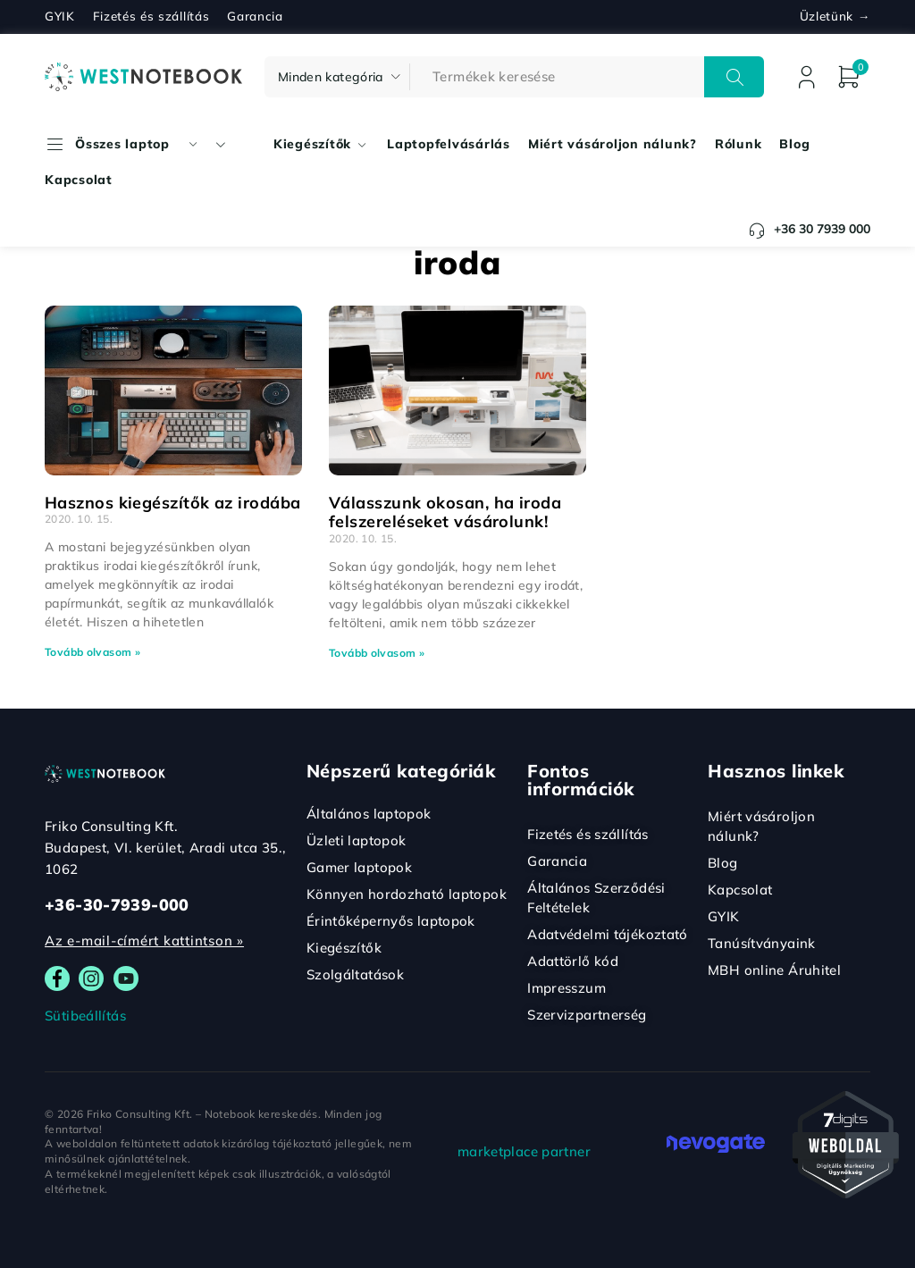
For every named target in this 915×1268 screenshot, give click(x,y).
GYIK (60, 16)
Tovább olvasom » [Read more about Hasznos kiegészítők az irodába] (92, 652)
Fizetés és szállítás (151, 16)
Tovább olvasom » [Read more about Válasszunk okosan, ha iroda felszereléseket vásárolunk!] (376, 652)
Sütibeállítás (85, 1015)
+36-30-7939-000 (117, 904)
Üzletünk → (835, 16)
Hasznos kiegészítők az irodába (173, 502)
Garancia (254, 16)
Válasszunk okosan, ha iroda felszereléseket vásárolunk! (445, 512)
